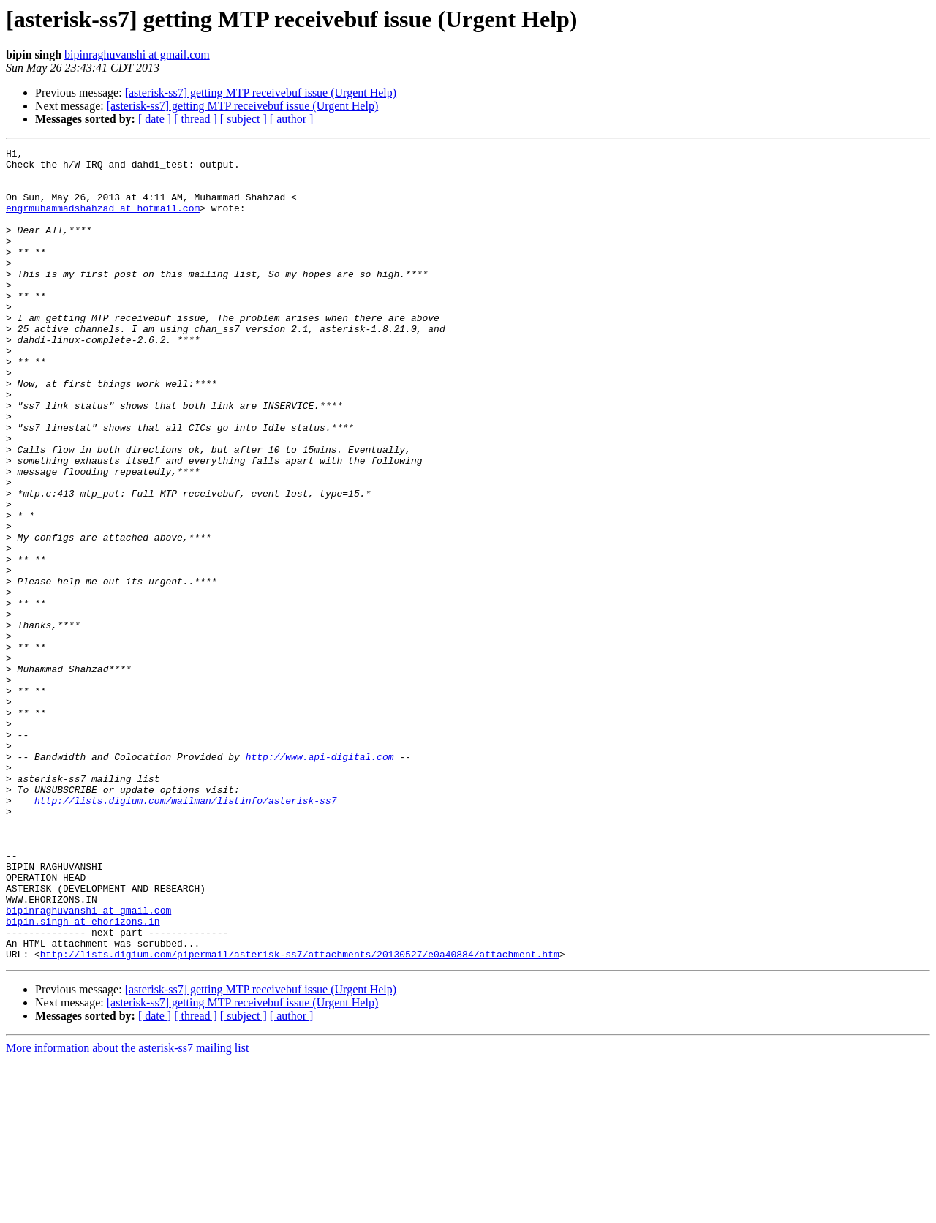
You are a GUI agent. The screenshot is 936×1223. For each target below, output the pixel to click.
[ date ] (154, 119)
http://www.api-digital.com (320, 879)
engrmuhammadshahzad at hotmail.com (103, 220)
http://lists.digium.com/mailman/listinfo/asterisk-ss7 (185, 931)
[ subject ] (243, 119)
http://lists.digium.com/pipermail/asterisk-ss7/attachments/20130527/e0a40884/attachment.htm (299, 1116)
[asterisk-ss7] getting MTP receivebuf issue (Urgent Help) (260, 92)
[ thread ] (195, 119)
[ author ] (292, 119)
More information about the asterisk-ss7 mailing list (127, 1210)
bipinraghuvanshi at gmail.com (137, 54)
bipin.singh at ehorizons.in (83, 1076)
